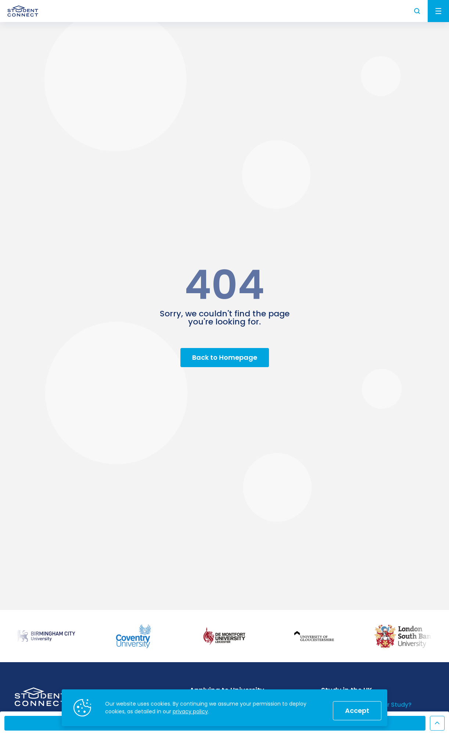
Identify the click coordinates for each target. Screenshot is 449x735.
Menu (438, 11)
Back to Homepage (224, 357)
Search (417, 11)
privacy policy (190, 711)
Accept (357, 710)
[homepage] (22, 11)
